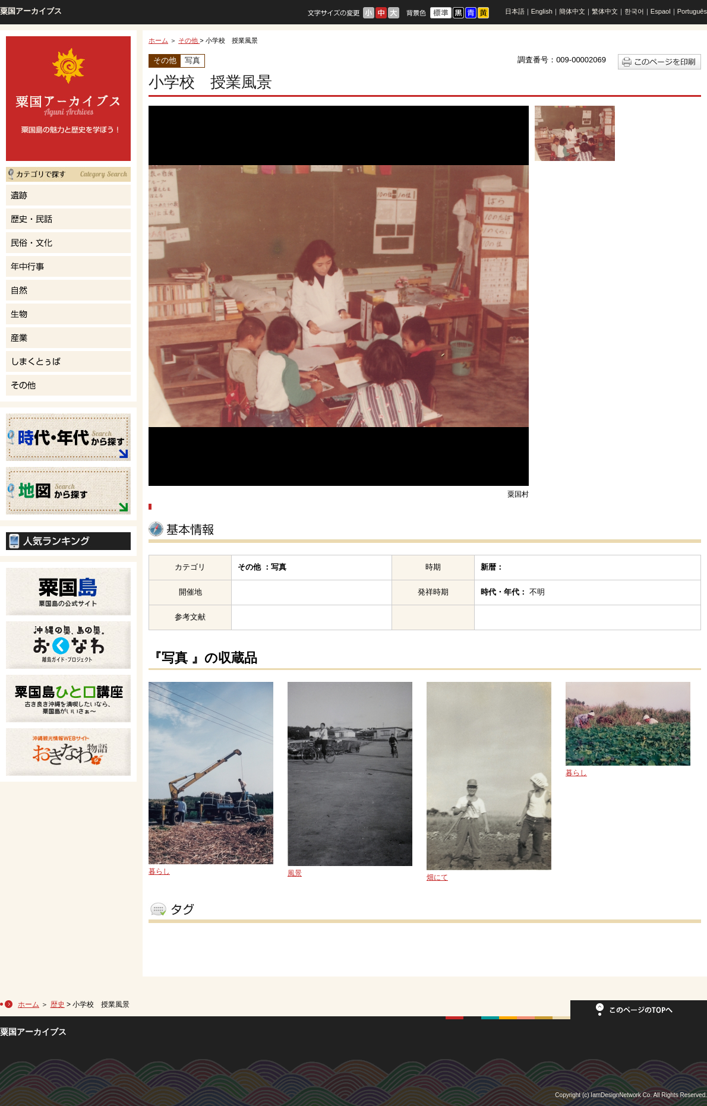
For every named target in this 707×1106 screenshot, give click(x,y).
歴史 (57, 1004)
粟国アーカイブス (31, 11)
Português (692, 11)
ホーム (158, 40)
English (542, 11)
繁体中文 (605, 11)
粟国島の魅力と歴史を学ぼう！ (68, 98)
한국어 (634, 11)
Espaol (661, 11)
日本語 (515, 11)
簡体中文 (572, 11)
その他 (189, 40)
